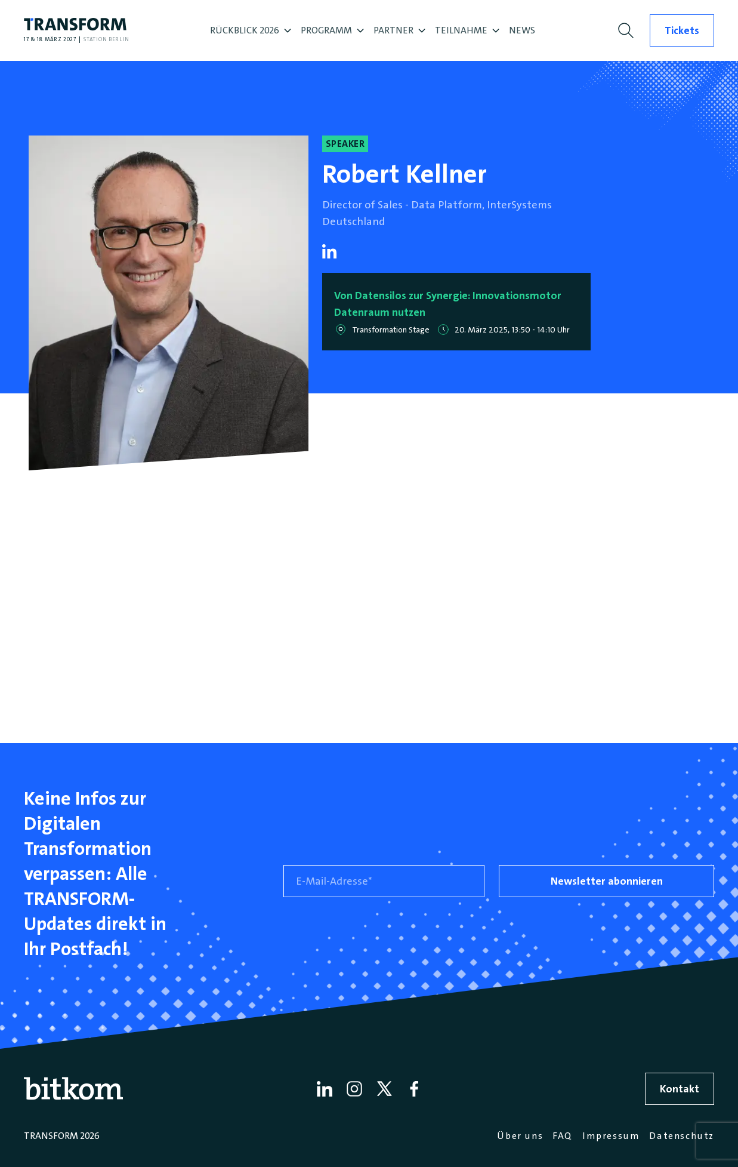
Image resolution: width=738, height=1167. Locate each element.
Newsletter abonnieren (607, 881)
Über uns (520, 1135)
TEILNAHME (467, 30)
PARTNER (399, 30)
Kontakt (679, 1089)
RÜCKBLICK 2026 (250, 30)
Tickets (682, 30)
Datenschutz (681, 1135)
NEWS (522, 30)
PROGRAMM (332, 30)
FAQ (562, 1135)
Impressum (611, 1135)
